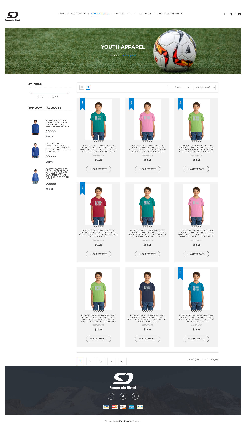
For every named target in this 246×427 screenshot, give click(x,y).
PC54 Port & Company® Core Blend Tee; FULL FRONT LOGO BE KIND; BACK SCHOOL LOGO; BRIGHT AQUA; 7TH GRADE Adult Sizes (98, 148)
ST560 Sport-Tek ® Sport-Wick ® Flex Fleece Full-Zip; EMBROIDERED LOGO (57, 123)
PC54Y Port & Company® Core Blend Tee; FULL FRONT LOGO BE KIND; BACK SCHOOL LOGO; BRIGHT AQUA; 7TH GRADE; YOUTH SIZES (147, 233)
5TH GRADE (196, 155)
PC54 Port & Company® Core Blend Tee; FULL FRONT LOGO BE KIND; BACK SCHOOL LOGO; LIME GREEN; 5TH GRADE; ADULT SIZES (196, 148)
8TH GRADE (147, 155)
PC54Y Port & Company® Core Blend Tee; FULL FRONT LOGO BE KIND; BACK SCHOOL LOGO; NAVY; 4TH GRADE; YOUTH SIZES (147, 318)
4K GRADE (196, 325)
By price (35, 84)
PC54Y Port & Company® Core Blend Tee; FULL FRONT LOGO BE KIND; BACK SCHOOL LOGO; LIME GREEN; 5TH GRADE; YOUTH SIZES (98, 318)
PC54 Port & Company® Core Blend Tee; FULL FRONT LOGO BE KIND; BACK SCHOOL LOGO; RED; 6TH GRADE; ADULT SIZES (98, 233)
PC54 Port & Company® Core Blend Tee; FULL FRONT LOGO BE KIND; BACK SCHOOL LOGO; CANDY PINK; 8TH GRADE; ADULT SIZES (147, 148)
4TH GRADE (147, 325)
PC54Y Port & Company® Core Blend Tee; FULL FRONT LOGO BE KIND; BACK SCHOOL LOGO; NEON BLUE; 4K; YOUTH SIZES (196, 318)
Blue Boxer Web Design (129, 421)
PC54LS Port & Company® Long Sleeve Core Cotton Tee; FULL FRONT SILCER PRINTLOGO (58, 147)
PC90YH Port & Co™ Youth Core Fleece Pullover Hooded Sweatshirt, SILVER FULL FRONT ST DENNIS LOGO (57, 174)
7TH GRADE (98, 155)
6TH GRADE (98, 240)
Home (113, 55)
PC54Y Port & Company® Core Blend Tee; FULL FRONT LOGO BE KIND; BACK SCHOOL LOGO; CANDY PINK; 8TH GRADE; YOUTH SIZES (196, 233)
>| (122, 361)
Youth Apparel (128, 55)
